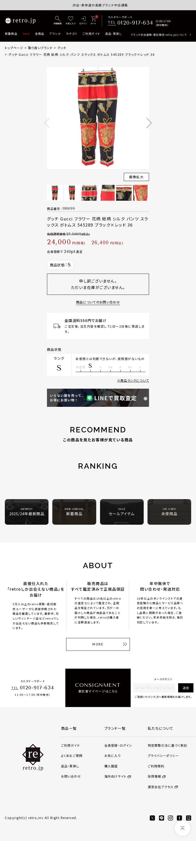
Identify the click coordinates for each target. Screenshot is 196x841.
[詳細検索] (58, 20)
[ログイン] (83, 20)
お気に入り (112, 755)
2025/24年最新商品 (26, 511)
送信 (186, 688)
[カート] (93, 20)
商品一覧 (69, 728)
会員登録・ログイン (118, 745)
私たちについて (161, 728)
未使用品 (169, 511)
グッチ (61, 48)
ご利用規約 (156, 766)
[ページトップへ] (182, 828)
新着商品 (11, 33)
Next (149, 123)
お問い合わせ (71, 776)
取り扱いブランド (40, 48)
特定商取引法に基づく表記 (167, 745)
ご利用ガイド (91, 33)
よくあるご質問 (71, 755)
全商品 (39, 33)
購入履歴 (111, 766)
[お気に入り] (71, 20)
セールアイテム (121, 511)
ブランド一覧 (115, 728)
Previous (47, 123)
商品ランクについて (134, 380)
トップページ (14, 48)
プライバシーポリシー (163, 755)
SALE (26, 33)
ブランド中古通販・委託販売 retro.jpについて (159, 35)
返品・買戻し (113, 33)
